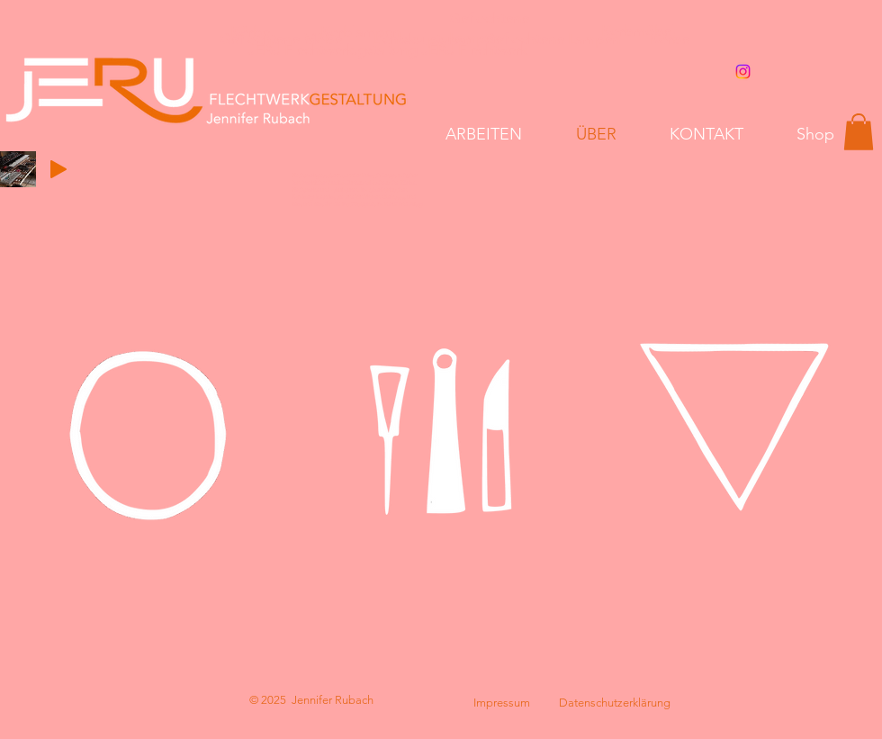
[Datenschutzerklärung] (614, 703)
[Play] (58, 169)
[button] (858, 131)
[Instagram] (743, 71)
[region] (147, 432)
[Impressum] (501, 703)
